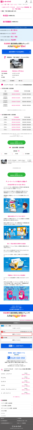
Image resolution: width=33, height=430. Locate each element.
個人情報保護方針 (4, 420)
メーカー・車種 (7, 325)
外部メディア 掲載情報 (21, 423)
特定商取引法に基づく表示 (22, 420)
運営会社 (2, 418)
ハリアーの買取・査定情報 (6, 403)
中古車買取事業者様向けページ (6, 423)
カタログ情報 (4, 410)
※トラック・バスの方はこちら (26, 320)
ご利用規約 (19, 418)
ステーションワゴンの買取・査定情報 (9, 408)
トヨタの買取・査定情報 (6, 405)
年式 (4, 331)
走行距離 (5, 337)
